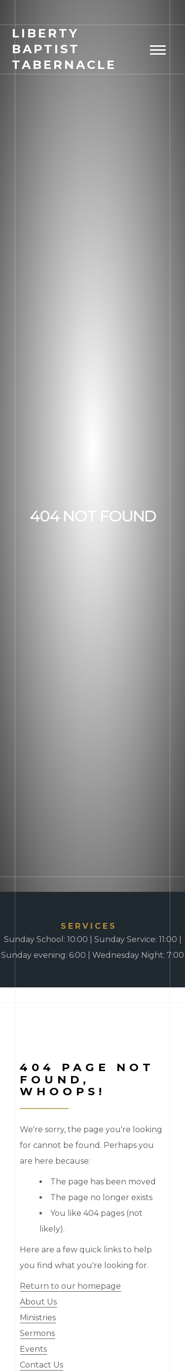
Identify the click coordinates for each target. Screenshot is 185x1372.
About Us (38, 1302)
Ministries (38, 1317)
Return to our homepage (70, 1286)
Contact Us (41, 1365)
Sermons (37, 1333)
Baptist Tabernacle (64, 49)
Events (33, 1349)
